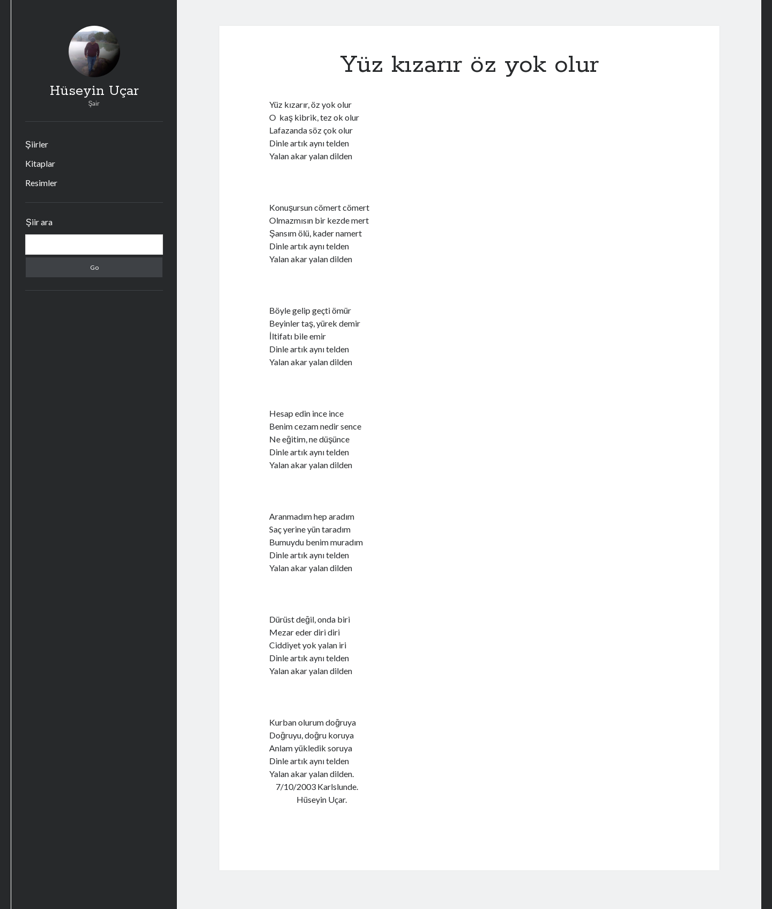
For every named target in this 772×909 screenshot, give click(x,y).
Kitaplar (40, 163)
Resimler (41, 183)
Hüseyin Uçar (94, 91)
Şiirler (36, 144)
